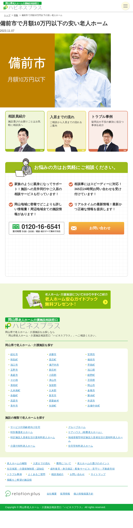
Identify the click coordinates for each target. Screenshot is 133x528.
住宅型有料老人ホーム (80, 445)
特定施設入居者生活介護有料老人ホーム (32, 437)
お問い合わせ (99, 228)
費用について (63, 463)
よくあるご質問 (36, 474)
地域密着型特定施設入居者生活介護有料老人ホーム (95, 439)
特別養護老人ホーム (21, 432)
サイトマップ (98, 474)
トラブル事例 (14, 474)
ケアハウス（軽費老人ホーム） (85, 432)
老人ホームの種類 (17, 463)
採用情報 (65, 493)
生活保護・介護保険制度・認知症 (25, 468)
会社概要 (52, 493)
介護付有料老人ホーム (22, 445)
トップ (7, 15)
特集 (16, 15)
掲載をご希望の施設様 (19, 479)
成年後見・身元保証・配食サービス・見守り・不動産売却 (82, 468)
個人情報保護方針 (84, 493)
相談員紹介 (57, 474)
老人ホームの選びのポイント (93, 463)
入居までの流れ (41, 463)
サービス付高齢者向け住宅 (25, 427)
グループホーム (77, 427)
